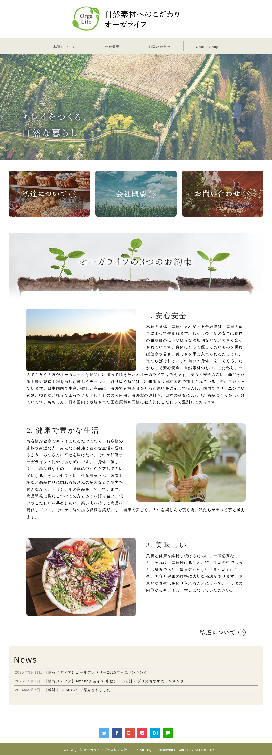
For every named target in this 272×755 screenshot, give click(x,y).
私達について (64, 47)
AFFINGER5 (204, 750)
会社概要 (112, 47)
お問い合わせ (159, 47)
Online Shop (207, 47)
